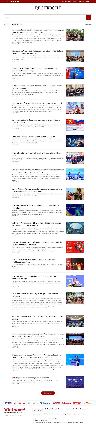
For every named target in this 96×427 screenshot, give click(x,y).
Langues (68, 409)
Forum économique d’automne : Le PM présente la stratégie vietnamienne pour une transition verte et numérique (37, 356)
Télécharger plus (48, 393)
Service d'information (81, 409)
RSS (58, 409)
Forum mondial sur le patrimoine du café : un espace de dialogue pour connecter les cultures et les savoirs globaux (38, 31)
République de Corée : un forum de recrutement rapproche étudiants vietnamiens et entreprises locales (37, 52)
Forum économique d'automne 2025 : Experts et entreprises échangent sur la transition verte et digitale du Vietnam (38, 335)
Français (74, 1)
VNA (73, 409)
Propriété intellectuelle (38, 409)
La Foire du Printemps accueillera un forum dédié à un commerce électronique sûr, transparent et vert (36, 224)
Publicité (35, 410)
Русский (87, 1)
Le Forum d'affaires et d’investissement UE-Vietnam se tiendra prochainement (35, 206)
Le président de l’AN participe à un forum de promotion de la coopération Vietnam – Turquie (34, 69)
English (69, 1)
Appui (62, 409)
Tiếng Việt (64, 1)
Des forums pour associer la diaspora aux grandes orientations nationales (35, 294)
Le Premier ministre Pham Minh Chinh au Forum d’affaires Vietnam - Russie (38, 154)
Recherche (48, 8)
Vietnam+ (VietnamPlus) (16, 1)
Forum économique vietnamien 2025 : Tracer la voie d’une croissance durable (37, 317)
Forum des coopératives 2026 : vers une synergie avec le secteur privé (37, 103)
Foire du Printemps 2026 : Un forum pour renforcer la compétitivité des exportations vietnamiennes (37, 243)
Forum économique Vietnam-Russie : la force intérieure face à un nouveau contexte (36, 121)
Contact (40, 410)
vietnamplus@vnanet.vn (42, 420)
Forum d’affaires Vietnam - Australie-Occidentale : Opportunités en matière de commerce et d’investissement (37, 190)
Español (79, 1)
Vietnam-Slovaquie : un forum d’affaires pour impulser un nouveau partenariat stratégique (37, 87)
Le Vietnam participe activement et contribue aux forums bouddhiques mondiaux (33, 260)
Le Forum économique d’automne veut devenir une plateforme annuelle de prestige (35, 277)
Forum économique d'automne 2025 (30, 378)
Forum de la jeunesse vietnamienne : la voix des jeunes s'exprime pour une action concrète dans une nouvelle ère (38, 171)
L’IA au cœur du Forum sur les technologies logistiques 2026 (34, 136)
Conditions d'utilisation (50, 409)
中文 (83, 1)
